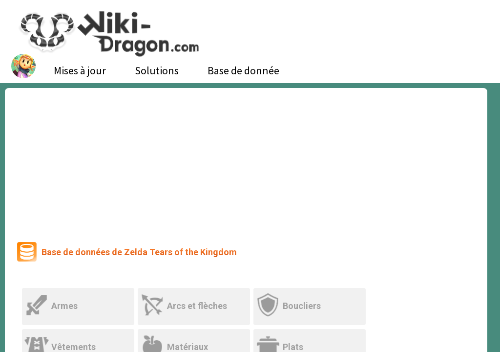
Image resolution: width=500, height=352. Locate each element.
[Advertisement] (246, 161)
